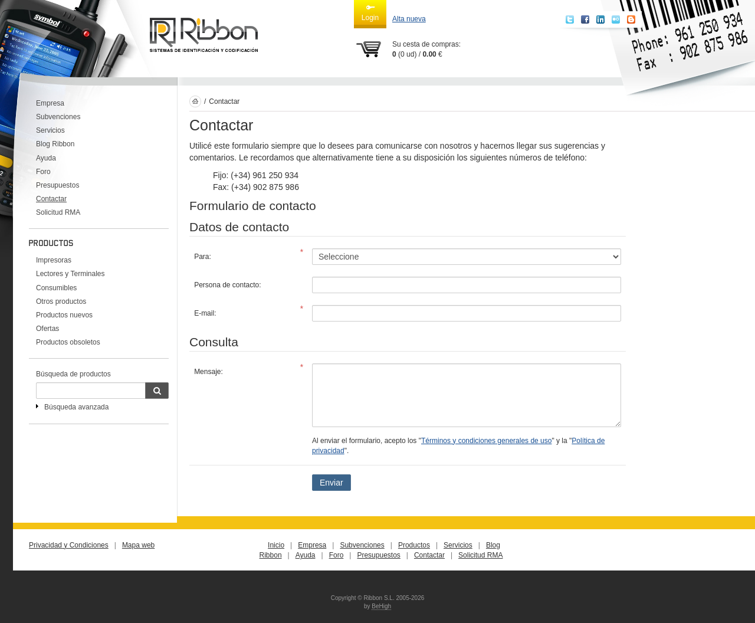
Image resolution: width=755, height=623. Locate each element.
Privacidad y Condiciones (69, 545)
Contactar (51, 199)
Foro (43, 172)
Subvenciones (58, 117)
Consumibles (56, 288)
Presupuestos (57, 185)
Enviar (331, 482)
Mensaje (207, 372)
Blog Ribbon (55, 144)
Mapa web (138, 545)
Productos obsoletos (68, 342)
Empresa (50, 103)
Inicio (276, 545)
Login (370, 12)
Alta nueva (409, 19)
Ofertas (47, 328)
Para (201, 257)
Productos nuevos (64, 315)
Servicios (50, 130)
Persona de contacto (226, 285)
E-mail (204, 313)
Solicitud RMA (58, 212)
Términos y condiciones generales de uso (486, 441)
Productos (414, 545)
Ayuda (46, 158)
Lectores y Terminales (70, 274)
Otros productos (61, 301)
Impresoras (53, 260)
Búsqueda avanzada (76, 407)
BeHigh (381, 606)
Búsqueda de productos (73, 374)
